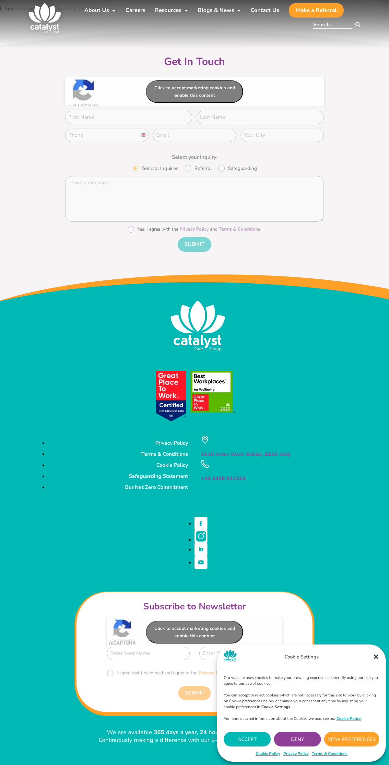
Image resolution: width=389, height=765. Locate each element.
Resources (171, 11)
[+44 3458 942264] (204, 461)
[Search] (356, 25)
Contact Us (265, 10)
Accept (247, 739)
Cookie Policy (268, 753)
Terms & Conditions (330, 753)
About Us (100, 11)
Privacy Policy (296, 753)
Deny (297, 739)
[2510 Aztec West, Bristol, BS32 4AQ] (205, 437)
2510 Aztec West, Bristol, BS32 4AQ (245, 452)
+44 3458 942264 (223, 475)
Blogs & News (219, 11)
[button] (376, 657)
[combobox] (332, 25)
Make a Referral (316, 10)
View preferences (352, 739)
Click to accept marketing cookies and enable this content (194, 91)
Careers (135, 10)
